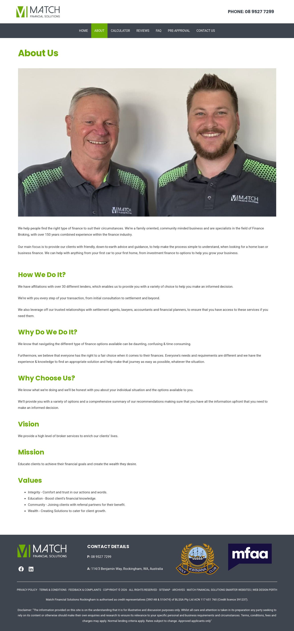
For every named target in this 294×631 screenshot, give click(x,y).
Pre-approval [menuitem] (179, 30)
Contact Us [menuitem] (205, 30)
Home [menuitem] (83, 30)
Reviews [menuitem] (142, 30)
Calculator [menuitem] (120, 30)
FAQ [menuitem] (158, 30)
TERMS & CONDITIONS (52, 589)
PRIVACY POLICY (27, 589)
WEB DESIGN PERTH (265, 589)
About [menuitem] (99, 30)
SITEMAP (164, 589)
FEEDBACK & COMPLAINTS (85, 589)
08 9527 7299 (99, 557)
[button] (21, 569)
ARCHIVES (178, 589)
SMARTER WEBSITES (238, 589)
